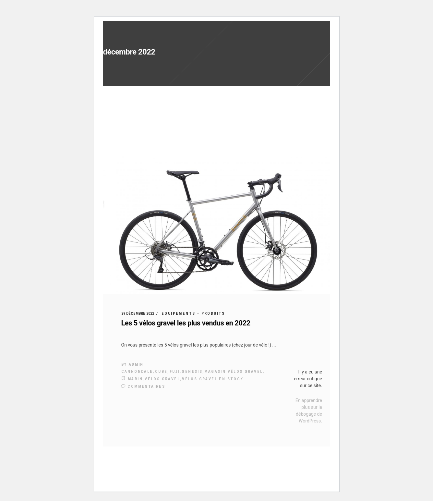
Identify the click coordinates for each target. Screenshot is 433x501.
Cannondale (137, 371)
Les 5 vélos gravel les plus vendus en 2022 (185, 323)
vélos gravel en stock (212, 379)
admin (136, 364)
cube (161, 371)
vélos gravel (162, 379)
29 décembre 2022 (137, 313)
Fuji (175, 371)
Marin (135, 379)
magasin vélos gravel (233, 371)
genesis (192, 371)
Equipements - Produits (193, 313)
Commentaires (143, 386)
